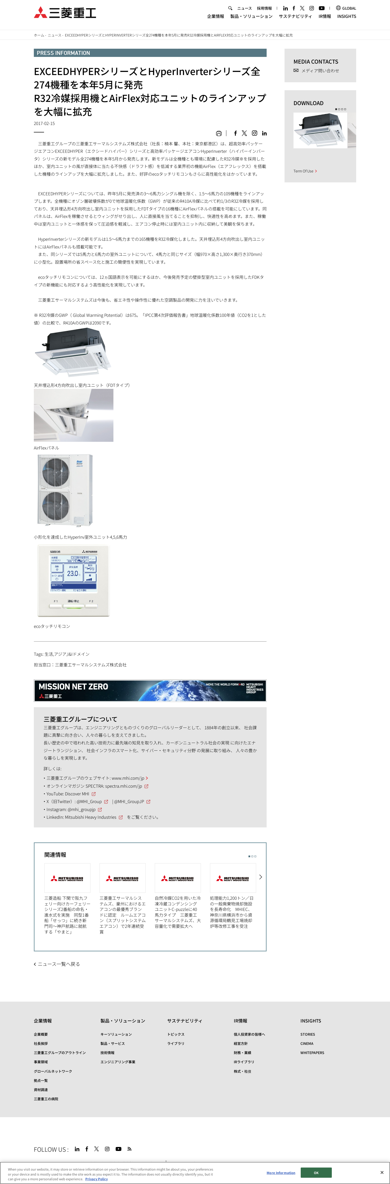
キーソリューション (116, 1034)
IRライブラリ (244, 1061)
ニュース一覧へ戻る (59, 963)
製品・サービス (112, 1043)
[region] (195, 1173)
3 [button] (255, 856)
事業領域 (41, 1061)
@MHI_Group (89, 801)
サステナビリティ (295, 19)
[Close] (382, 1172)
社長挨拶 (41, 1043)
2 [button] (252, 856)
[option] (71, 899)
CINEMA (306, 1043)
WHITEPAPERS (312, 1052)
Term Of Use (303, 170)
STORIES (307, 1034)
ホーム (39, 35)
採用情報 (264, 10)
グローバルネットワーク (53, 1071)
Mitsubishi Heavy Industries (90, 817)
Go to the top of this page (350, 1148)
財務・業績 (242, 1052)
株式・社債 (242, 1071)
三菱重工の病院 (46, 1098)
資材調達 (41, 1089)
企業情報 (215, 19)
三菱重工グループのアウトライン (60, 1052)
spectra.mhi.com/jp (123, 786)
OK (316, 1172)
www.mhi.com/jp (128, 778)
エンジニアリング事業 (117, 1061)
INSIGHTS (346, 19)
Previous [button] (39, 896)
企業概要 (41, 1034)
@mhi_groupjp (82, 809)
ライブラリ (176, 1043)
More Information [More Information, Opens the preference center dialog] (281, 1172)
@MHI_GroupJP (129, 801)
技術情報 (107, 1052)
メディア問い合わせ (320, 71)
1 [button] (249, 856)
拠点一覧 (41, 1080)
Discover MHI (77, 793)
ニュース (244, 10)
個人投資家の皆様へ (249, 1034)
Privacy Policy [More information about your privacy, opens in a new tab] (96, 1179)
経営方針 (241, 1043)
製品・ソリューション (251, 19)
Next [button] (261, 896)
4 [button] (345, 109)
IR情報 (325, 19)
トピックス (176, 1034)
